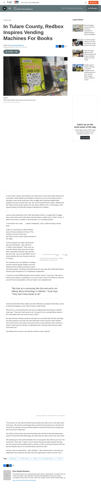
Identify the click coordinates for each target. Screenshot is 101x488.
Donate (94, 2)
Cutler (59, 371)
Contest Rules (81, 467)
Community (7, 20)
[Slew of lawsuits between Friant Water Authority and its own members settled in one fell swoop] (77, 53)
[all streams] (92, 8)
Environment (31, 430)
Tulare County (25, 371)
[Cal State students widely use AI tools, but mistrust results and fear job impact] (77, 42)
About (36, 456)
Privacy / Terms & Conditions (63, 467)
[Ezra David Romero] (7, 387)
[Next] (65, 98)
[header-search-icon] (85, 2)
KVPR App (38, 467)
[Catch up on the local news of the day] (85, 108)
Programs (37, 460)
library (35, 371)
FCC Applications (82, 456)
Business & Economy (34, 408)
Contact (58, 456)
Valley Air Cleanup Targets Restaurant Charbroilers (58, 433)
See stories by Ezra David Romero (24, 393)
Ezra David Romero (17, 45)
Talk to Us (58, 460)
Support (58, 464)
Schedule (37, 464)
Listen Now (85, 138)
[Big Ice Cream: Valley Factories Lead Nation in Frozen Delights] (14, 414)
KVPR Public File (82, 464)
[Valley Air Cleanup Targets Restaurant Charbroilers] (14, 436)
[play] (4, 8)
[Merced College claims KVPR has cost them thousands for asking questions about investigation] (77, 28)
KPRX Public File (82, 460)
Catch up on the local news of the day (85, 125)
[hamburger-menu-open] (4, 2)
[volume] (9, 8)
